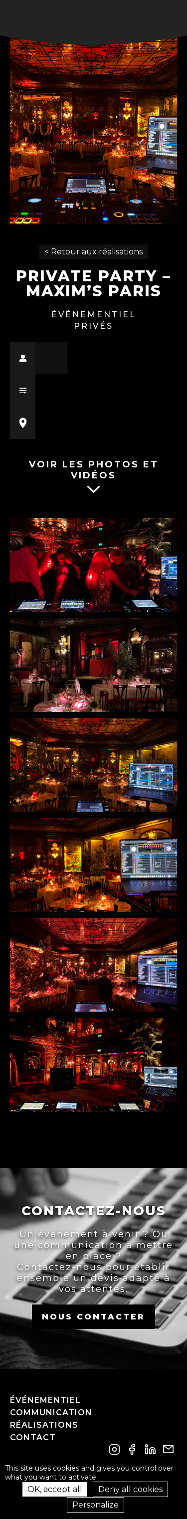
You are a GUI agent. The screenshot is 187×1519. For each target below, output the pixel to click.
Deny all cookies (130, 1489)
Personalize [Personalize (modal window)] (95, 1505)
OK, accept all (54, 1489)
